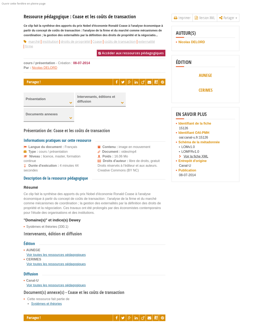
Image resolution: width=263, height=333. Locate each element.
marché (34, 41)
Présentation (36, 99)
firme (29, 46)
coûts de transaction (120, 41)
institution (50, 41)
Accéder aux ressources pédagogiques (133, 53)
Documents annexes (42, 114)
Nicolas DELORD (44, 67)
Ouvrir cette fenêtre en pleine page (24, 3)
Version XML (205, 17)
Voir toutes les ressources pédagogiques (56, 255)
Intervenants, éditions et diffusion (96, 99)
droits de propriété (75, 41)
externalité (146, 41)
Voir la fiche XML (195, 156)
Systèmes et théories (46, 303)
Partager (228, 17)
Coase (97, 41)
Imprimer (182, 17)
